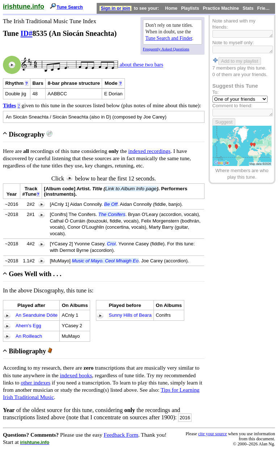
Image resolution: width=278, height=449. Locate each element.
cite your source (212, 433)
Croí (111, 243)
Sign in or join (115, 8)
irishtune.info (23, 6)
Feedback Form (121, 435)
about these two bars (140, 65)
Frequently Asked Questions (166, 49)
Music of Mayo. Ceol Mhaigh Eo (105, 260)
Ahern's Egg (28, 325)
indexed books (76, 375)
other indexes (35, 382)
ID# (27, 33)
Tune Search (69, 7)
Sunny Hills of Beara (130, 315)
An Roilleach (29, 336)
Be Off (111, 204)
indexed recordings (149, 151)
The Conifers (112, 214)
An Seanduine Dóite (37, 315)
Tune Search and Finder (169, 38)
